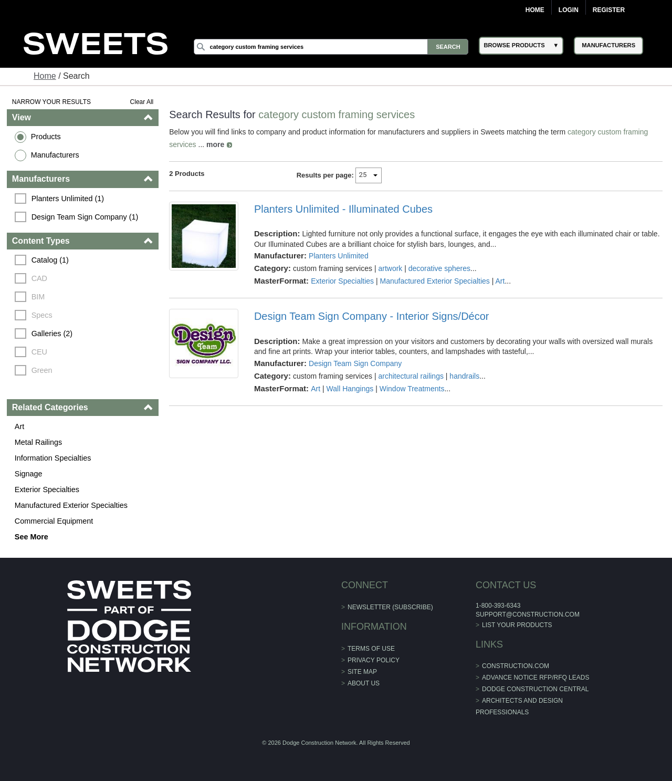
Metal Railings (38, 442)
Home (535, 10)
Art (19, 426)
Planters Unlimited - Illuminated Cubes (343, 209)
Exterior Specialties (47, 489)
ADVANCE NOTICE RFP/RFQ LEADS (535, 677)
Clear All (142, 102)
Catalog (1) (50, 260)
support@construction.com (528, 614)
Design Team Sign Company (355, 363)
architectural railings (411, 376)
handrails (464, 376)
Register (609, 10)
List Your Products (517, 625)
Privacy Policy (374, 660)
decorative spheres (439, 268)
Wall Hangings (350, 388)
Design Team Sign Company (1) (85, 217)
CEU (39, 352)
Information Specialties (53, 458)
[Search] (331, 47)
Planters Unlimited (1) (68, 198)
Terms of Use (371, 648)
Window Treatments (412, 388)
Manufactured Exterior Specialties (71, 505)
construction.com (515, 666)
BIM (38, 297)
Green (42, 370)
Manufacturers (55, 155)
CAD (39, 278)
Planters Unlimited (339, 256)
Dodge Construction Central (535, 689)
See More (31, 537)
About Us (364, 683)
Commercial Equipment (54, 521)
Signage (29, 474)
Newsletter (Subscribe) (390, 607)
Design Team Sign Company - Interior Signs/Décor (371, 316)
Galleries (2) (52, 333)
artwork (390, 268)
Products (46, 136)
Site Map (362, 671)
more (215, 144)
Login (569, 10)
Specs (42, 315)
